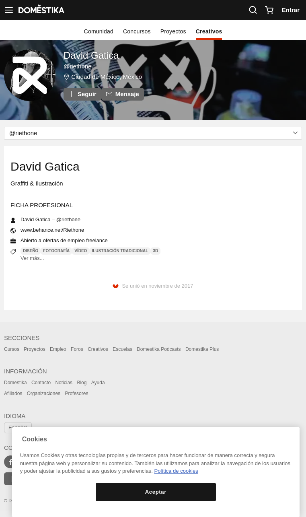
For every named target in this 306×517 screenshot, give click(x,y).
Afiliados (13, 393)
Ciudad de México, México (106, 76)
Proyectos (173, 31)
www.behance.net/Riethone (52, 230)
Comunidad (98, 31)
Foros (77, 349)
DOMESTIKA (40, 10)
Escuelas (122, 349)
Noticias (63, 382)
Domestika (15, 382)
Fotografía (56, 251)
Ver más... (32, 258)
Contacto (41, 382)
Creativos (209, 31)
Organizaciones (43, 393)
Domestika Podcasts (159, 349)
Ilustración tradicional (120, 251)
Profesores (76, 393)
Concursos (137, 31)
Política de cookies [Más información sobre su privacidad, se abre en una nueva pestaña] (176, 471)
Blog (81, 382)
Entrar (291, 9)
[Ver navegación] (9, 10)
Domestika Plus (202, 349)
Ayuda (98, 382)
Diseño (30, 251)
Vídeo (80, 251)
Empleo (58, 349)
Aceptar (155, 492)
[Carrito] (269, 10)
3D (155, 251)
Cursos (11, 349)
